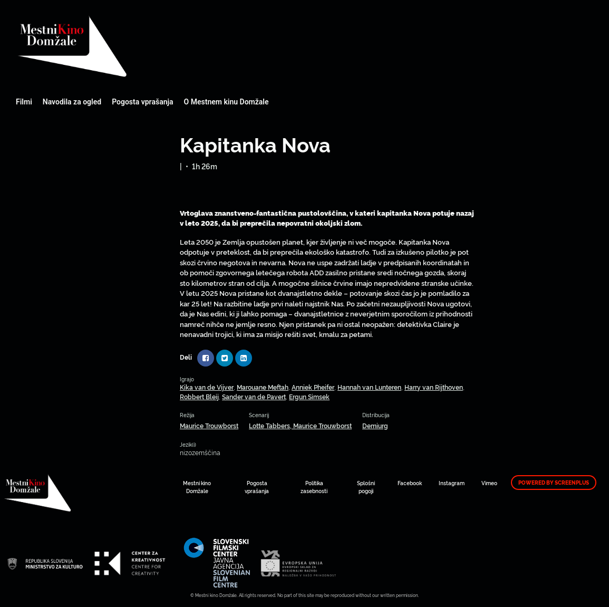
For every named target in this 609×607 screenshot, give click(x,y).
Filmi (24, 102)
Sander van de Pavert (254, 396)
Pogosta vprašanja (142, 102)
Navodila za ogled (72, 102)
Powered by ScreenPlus (553, 482)
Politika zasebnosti (314, 486)
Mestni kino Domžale (129, 46)
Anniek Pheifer (313, 386)
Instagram (452, 482)
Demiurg (375, 425)
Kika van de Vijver (207, 386)
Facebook (410, 482)
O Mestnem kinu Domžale (226, 102)
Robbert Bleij (199, 396)
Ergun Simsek (309, 396)
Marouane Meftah (262, 386)
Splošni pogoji (366, 486)
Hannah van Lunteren (369, 386)
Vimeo (489, 482)
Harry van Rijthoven (433, 386)
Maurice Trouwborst (209, 425)
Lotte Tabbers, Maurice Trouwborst (300, 425)
